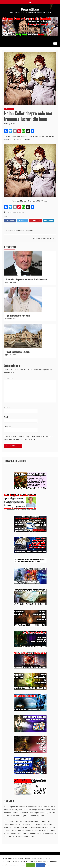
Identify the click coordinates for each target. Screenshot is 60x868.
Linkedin (48, 220)
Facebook (10, 220)
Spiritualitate (9, 109)
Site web (7, 427)
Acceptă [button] (30, 865)
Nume (7, 407)
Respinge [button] (40, 865)
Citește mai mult (51, 865)
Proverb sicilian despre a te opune (17, 351)
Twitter (23, 220)
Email (6, 417)
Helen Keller (16, 212)
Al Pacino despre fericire (42, 238)
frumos (9, 212)
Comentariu (9, 378)
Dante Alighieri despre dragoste (20, 230)
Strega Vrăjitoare (30, 9)
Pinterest (35, 220)
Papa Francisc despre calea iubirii (17, 315)
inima (22, 212)
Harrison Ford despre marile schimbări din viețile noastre (26, 279)
